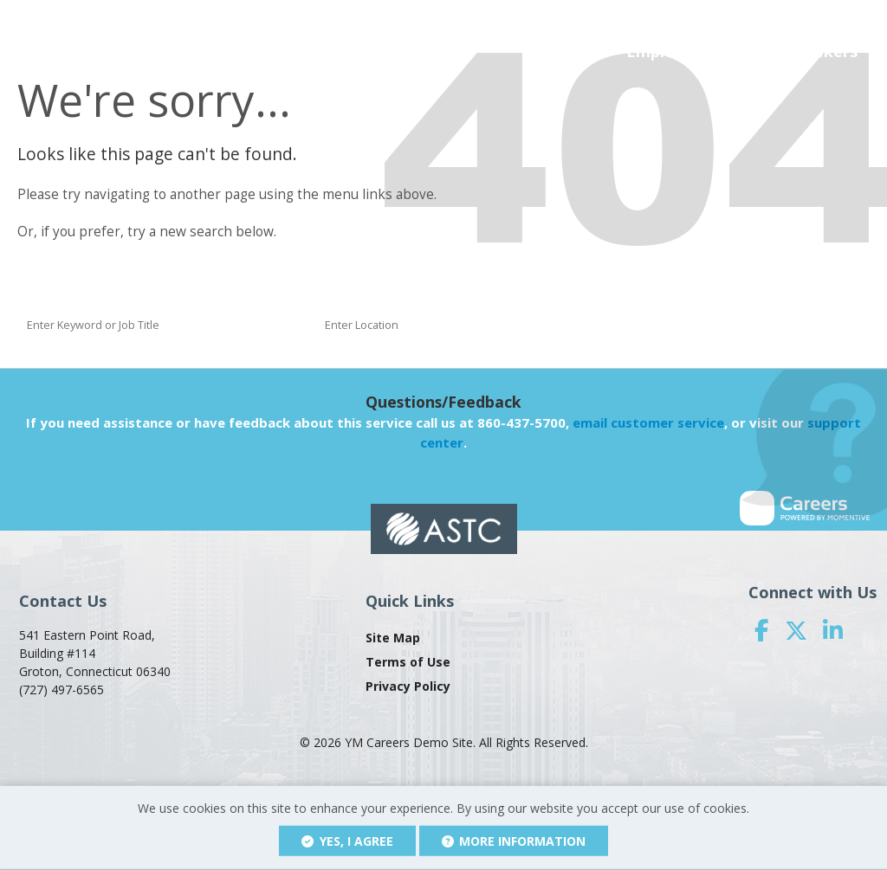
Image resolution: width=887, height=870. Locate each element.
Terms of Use (408, 662)
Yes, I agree (347, 841)
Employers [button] (667, 51)
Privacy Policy (408, 686)
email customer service (648, 422)
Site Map (393, 637)
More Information (514, 841)
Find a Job (699, 324)
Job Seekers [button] (812, 51)
